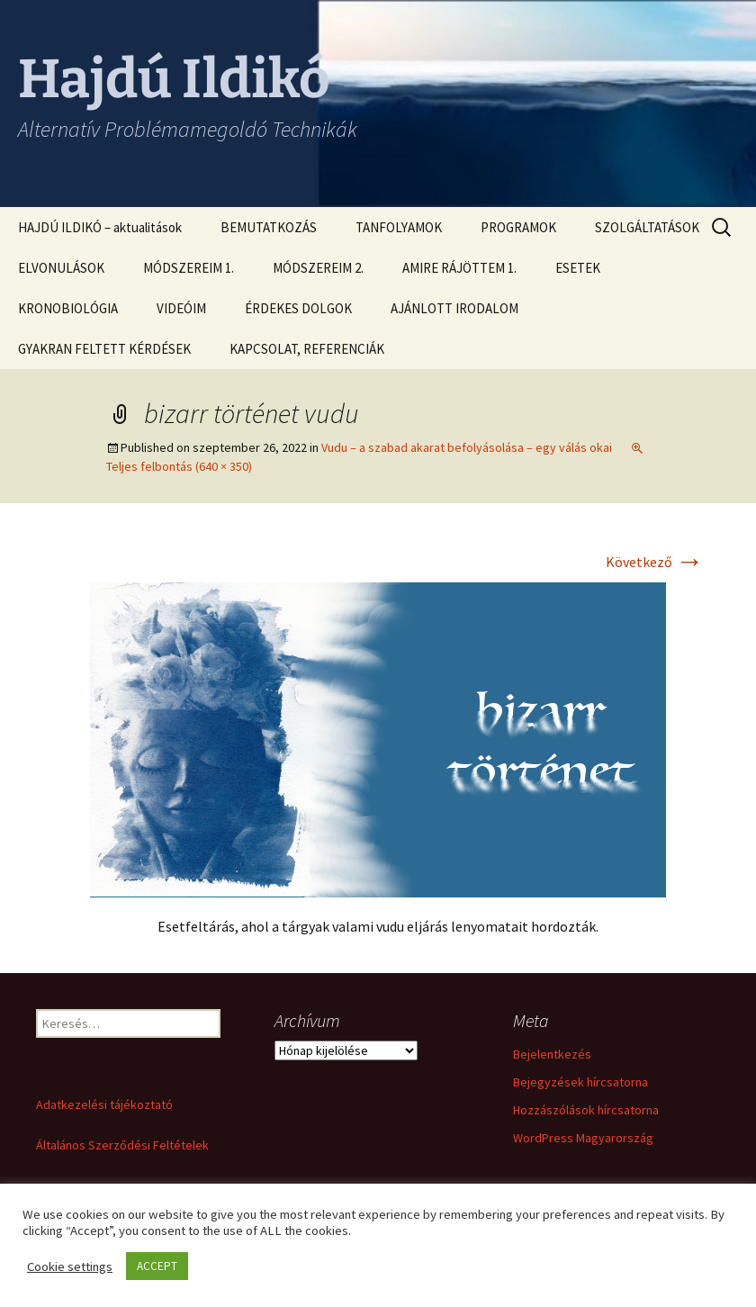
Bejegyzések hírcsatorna (580, 1082)
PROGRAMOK (518, 227)
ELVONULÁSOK (61, 267)
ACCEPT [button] (157, 1266)
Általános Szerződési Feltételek (122, 1145)
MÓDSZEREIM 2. (318, 267)
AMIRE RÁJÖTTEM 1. (459, 267)
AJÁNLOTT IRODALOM (454, 308)
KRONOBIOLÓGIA (68, 308)
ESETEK (577, 267)
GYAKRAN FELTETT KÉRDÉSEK (104, 348)
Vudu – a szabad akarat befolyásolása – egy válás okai (466, 447)
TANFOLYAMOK (399, 227)
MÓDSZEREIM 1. (188, 267)
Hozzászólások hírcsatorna (586, 1110)
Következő (655, 562)
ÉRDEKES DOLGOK (298, 308)
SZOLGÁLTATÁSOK (647, 227)
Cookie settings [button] (69, 1266)
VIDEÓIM (181, 308)
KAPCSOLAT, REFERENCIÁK (307, 348)
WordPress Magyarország (583, 1138)
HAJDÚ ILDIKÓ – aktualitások (100, 227)
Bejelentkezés (552, 1054)
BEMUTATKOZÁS (268, 227)
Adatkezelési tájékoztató (104, 1104)
